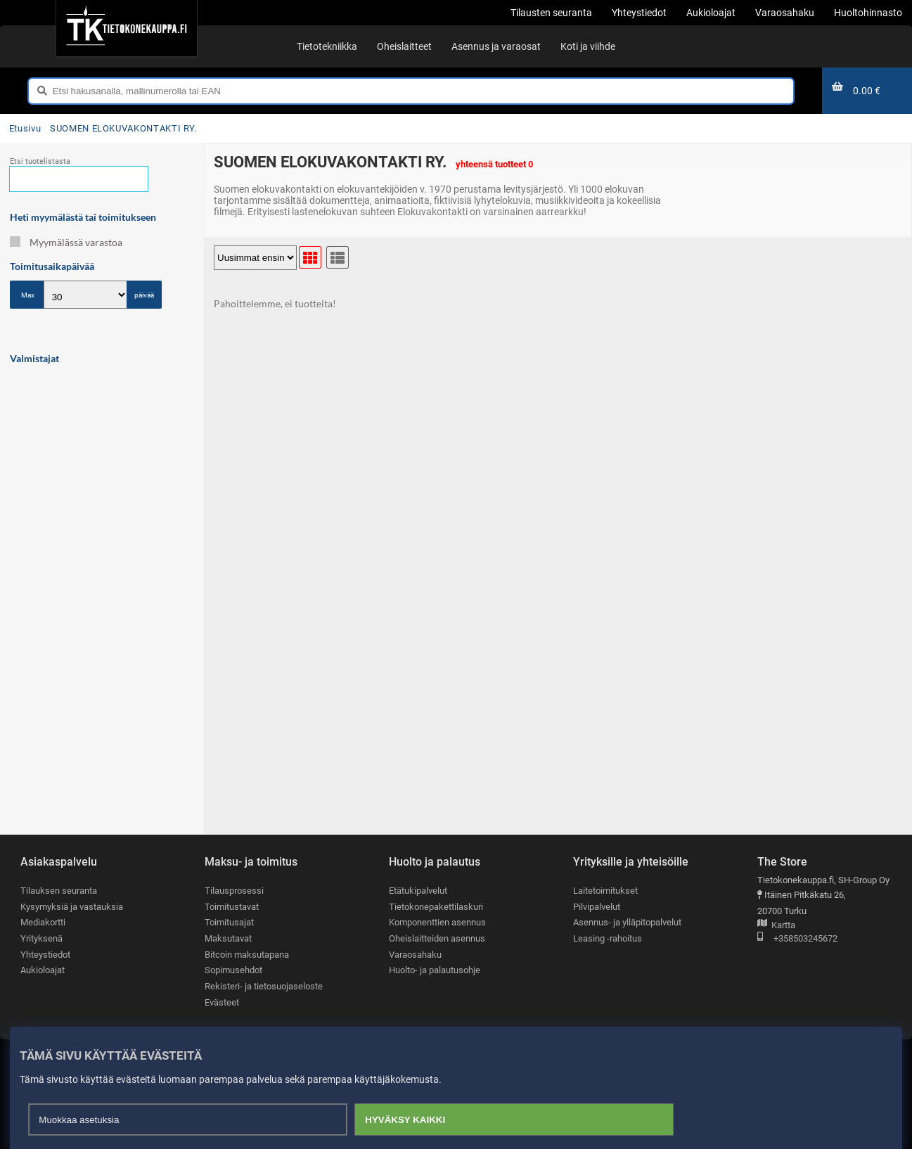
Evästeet (222, 1002)
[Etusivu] (126, 28)
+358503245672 (797, 939)
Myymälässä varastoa (66, 242)
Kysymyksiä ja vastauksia (71, 906)
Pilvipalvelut (596, 906)
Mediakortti (42, 922)
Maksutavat (228, 938)
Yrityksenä (41, 938)
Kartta (776, 925)
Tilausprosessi (234, 890)
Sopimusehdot (233, 970)
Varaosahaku (415, 954)
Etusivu (25, 128)
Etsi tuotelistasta (40, 161)
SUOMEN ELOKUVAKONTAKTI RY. (124, 128)
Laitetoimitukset (605, 890)
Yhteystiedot (45, 954)
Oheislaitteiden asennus (437, 938)
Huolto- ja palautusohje (434, 970)
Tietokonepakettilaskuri (436, 906)
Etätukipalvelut (418, 890)
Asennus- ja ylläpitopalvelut (627, 922)
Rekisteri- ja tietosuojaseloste (264, 986)
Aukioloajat (42, 970)
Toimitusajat (229, 922)
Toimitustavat (232, 906)
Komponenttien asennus (437, 922)
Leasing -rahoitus (607, 938)
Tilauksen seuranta (58, 890)
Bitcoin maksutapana (247, 954)
